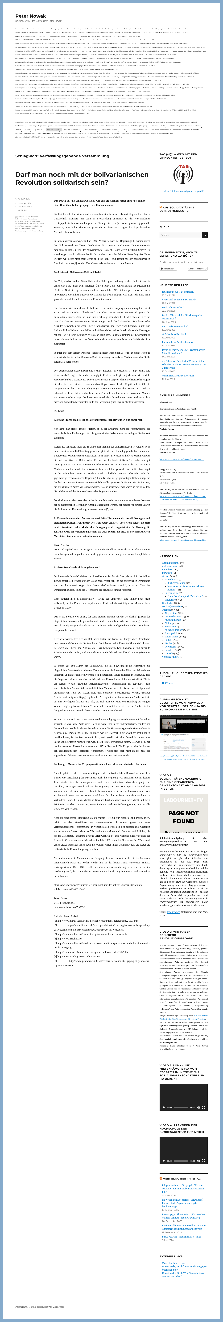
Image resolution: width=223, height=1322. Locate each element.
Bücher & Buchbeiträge (72, 129)
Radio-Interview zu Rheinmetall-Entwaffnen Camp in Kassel (116, 62)
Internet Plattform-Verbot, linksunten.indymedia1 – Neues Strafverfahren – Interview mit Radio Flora (50, 77)
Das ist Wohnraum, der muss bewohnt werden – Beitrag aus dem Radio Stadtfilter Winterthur (48, 47)
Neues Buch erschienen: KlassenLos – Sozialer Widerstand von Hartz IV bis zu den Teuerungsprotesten (51, 55)
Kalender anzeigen (198, 269)
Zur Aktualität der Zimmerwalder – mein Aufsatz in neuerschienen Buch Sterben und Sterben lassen (128, 40)
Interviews (170, 599)
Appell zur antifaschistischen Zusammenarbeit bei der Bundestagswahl (40, 36)
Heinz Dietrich (32, 224)
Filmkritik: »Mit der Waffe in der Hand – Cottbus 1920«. (155, 58)
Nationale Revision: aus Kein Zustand (81, 58)
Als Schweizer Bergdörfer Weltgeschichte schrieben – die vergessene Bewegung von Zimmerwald (184, 364)
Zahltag (161, 88)
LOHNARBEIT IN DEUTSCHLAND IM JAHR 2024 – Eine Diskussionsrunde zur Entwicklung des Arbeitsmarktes (53, 40)
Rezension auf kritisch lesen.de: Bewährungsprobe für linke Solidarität (142, 99)
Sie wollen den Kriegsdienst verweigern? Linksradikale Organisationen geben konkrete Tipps (182, 1203)
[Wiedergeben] (163, 1107)
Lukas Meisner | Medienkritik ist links (181, 1236)
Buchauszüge (171, 593)
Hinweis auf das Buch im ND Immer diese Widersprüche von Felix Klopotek (118, 102)
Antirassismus (169, 566)
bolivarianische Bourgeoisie (29, 216)
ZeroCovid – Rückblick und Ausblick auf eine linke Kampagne (119, 88)
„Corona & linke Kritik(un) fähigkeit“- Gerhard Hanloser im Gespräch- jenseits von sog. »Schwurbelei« (162, 122)
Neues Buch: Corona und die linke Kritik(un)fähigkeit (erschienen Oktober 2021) (42, 122)
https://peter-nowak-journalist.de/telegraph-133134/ (182, 459)
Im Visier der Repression (110, 129)
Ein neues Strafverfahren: (190, 73)
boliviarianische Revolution (25, 219)
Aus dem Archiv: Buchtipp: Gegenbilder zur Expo (32, 32)
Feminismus (171, 626)
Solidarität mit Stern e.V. (128, 43)
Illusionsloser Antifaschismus (177, 342)
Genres (27, 129)
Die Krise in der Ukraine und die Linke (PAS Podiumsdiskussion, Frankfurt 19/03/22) (132, 80)
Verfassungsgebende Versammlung (29, 231)
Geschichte (168, 603)
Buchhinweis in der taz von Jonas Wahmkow (99, 99)
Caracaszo (19, 221)
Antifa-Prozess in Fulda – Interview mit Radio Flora (104, 137)
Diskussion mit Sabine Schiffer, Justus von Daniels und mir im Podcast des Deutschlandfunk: (47, 51)
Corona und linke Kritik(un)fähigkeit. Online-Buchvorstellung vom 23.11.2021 (99, 122)
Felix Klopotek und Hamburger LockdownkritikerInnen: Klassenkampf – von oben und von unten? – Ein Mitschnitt (55, 88)
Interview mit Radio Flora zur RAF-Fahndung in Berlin (103, 47)
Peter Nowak (30, 16)
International (25, 206)
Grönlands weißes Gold (174, 334)
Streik (154, 88)
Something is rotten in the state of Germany (103, 77)
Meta (124, 129)
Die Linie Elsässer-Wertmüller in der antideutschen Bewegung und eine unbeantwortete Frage (48, 29)
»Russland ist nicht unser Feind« (179, 299)
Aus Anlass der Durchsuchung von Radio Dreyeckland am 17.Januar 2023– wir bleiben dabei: (146, 73)
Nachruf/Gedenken (172, 606)
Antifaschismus (173, 616)
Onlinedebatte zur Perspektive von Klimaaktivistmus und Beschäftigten (40, 58)
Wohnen (146, 88)
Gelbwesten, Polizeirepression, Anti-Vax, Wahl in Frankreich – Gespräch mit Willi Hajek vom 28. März (154, 84)
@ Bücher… (39, 129)
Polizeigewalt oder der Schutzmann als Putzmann (188, 51)
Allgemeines (171, 613)
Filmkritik (167, 573)
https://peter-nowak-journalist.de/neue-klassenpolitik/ (183, 540)
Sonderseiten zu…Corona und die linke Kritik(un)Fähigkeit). (126, 126)
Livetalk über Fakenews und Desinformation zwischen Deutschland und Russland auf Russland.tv (165, 129)
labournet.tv (173, 912)
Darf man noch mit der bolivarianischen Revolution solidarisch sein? (82, 178)
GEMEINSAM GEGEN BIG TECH (178, 375)
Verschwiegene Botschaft (175, 326)
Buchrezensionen (176, 583)
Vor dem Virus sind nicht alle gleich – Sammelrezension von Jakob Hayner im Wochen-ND (46, 106)
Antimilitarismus (171, 563)
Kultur (168, 640)
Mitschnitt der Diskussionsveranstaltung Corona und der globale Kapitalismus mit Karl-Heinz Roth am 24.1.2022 (54, 95)
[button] (168, 268)
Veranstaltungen (53, 129)
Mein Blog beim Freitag (182, 1178)
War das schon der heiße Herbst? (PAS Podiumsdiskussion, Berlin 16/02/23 (117, 55)
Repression (170, 646)
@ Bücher (170, 579)
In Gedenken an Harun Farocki (98, 133)
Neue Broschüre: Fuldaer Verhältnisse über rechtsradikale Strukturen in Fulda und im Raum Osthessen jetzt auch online (57, 80)
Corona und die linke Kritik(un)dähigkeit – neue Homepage (160, 62)
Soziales (22, 210)
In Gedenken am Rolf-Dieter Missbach (104, 43)
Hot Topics (167, 683)
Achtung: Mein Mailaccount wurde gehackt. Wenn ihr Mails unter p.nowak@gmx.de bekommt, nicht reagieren (54, 62)
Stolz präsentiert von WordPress (47, 1307)
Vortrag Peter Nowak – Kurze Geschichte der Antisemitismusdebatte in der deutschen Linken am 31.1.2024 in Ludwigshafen (125, 51)
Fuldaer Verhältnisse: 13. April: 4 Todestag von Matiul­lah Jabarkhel (171, 77)
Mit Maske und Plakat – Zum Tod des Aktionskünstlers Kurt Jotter (132, 66)
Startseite (155, 126)
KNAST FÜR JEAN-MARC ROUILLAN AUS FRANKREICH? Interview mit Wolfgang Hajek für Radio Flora (50, 133)
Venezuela (35, 228)
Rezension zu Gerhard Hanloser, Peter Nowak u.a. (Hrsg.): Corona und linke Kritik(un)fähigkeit (48, 99)
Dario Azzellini (21, 224)
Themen (18, 129)
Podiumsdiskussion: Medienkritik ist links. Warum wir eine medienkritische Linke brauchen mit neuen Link (52, 43)
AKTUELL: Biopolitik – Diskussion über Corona (186, 126)
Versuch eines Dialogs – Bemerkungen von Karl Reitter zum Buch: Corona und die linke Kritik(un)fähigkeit (52, 102)
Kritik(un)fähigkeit (144, 91)
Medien (169, 643)
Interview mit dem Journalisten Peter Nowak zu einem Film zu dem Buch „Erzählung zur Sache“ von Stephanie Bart (165, 47)
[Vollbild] (203, 1107)
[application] (184, 1097)
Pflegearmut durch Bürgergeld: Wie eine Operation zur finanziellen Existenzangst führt (183, 1188)
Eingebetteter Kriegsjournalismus (133, 77)
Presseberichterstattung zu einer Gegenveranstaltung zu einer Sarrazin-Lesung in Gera (142, 133)
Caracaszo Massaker (32, 221)
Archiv (163, 126)
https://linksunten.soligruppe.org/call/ (184, 191)
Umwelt (169, 653)
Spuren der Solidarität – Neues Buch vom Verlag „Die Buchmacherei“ (164, 43)
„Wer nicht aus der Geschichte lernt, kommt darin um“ (115, 58)
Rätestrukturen (26, 226)
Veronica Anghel (170, 656)
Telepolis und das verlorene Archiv (64, 32)
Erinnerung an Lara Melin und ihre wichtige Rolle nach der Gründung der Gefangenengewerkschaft (117, 106)
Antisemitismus (172, 88)
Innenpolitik (24, 203)
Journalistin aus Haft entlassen (178, 292)
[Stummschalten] (198, 1107)
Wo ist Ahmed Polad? (172, 307)
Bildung (169, 623)
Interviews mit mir (91, 129)
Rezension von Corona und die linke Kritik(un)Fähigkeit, (155, 95)
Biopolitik (167, 569)
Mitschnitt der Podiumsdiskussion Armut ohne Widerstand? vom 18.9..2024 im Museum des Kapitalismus (104, 36)
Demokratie (19, 91)
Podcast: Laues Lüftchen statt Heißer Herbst (161, 55)
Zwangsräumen (197, 88)
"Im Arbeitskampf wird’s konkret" (185, 596)
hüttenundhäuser (174, 630)
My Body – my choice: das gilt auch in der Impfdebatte (114, 95)
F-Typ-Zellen (184, 88)
